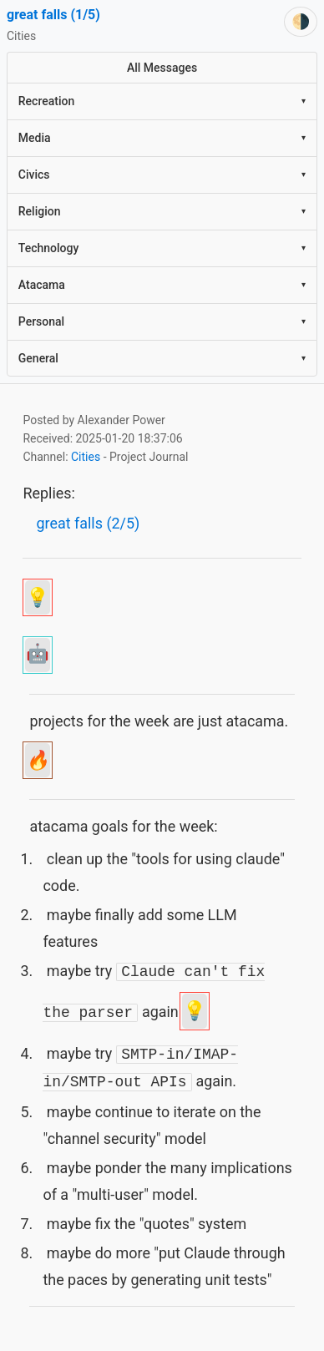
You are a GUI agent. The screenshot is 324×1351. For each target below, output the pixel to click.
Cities (85, 456)
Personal (162, 321)
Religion (162, 211)
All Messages (162, 67)
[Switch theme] (300, 22)
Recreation (162, 101)
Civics (162, 174)
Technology (162, 248)
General (162, 358)
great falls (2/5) (87, 523)
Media (162, 137)
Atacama (162, 284)
